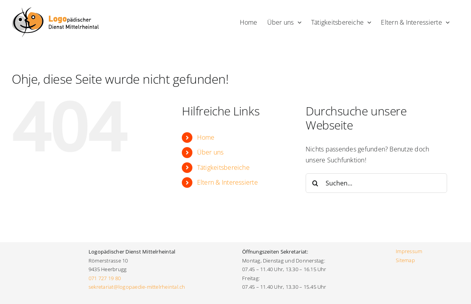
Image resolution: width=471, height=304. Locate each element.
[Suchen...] (376, 183)
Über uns (210, 152)
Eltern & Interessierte (227, 182)
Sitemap (405, 260)
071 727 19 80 (105, 278)
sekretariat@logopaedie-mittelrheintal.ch (138, 286)
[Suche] (315, 183)
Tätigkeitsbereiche (223, 167)
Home (206, 137)
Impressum (409, 251)
